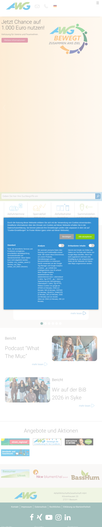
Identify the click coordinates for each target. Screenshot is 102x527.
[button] (67, 236)
